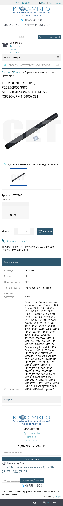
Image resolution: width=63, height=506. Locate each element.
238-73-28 (19, 471)
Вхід (43, 3)
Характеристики (12, 261)
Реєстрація (55, 3)
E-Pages (58, 496)
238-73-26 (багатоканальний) (23, 467)
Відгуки (8, 399)
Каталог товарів (31, 57)
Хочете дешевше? (14, 241)
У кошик (45, 231)
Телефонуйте (13, 463)
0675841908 (33, 20)
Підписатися (31, 459)
